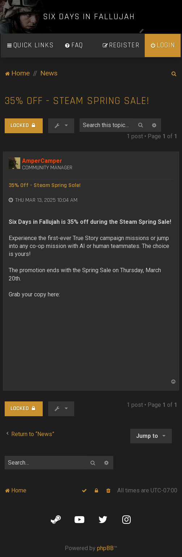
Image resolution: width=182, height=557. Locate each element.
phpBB (105, 548)
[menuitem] (73, 45)
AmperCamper (42, 160)
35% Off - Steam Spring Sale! (77, 101)
